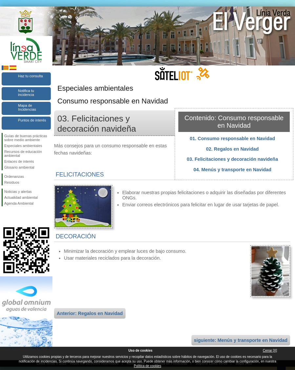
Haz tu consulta (30, 76)
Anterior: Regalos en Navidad (90, 313)
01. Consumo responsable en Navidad (232, 138)
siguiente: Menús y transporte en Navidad (240, 340)
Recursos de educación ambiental (23, 153)
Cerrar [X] (270, 350)
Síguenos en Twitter (16, 217)
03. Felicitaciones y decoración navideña (232, 159)
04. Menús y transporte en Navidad (232, 169)
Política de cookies (147, 366)
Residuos (11, 182)
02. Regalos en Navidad (232, 149)
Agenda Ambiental (18, 203)
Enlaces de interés (19, 161)
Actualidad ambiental (21, 197)
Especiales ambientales (23, 146)
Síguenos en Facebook (6, 217)
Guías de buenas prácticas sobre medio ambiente (25, 138)
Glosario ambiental (19, 167)
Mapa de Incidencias (27, 107)
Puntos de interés (32, 120)
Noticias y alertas (18, 192)
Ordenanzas (14, 176)
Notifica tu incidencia (26, 93)
